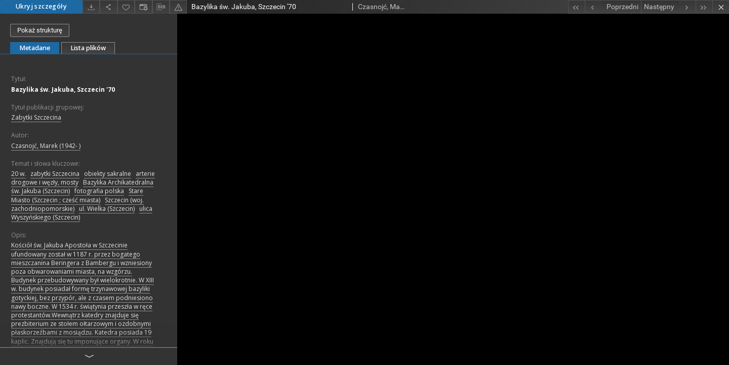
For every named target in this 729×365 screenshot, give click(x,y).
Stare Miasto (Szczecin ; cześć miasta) (77, 195)
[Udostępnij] (108, 7)
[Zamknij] (720, 7)
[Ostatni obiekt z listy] (704, 7)
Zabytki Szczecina (36, 117)
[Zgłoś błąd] (178, 7)
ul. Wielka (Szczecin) (107, 208)
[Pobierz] (91, 7)
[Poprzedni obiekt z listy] (613, 7)
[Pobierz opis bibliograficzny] (161, 7)
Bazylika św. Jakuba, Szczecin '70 (63, 89)
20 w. (18, 173)
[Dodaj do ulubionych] (126, 7)
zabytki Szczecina (54, 173)
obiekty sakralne (107, 173)
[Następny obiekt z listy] (668, 7)
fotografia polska (99, 191)
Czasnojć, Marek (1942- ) (45, 145)
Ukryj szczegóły (41, 6)
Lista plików (88, 48)
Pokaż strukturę (39, 30)
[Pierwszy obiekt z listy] (576, 7)
